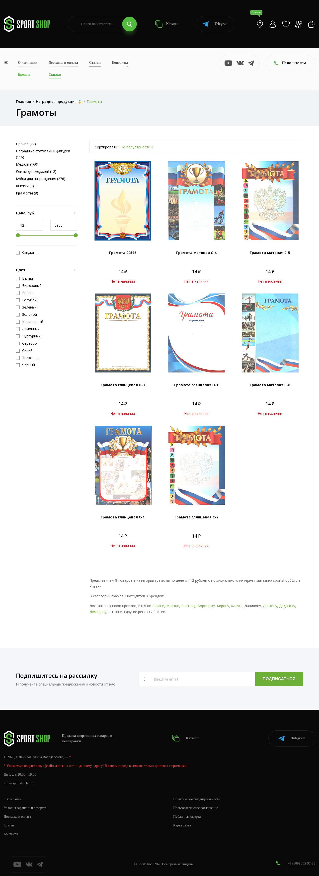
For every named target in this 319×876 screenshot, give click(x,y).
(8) (27, 193)
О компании (27, 62)
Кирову (223, 605)
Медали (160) (27, 164)
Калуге (236, 605)
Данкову (270, 605)
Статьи (95, 62)
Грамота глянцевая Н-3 (123, 384)
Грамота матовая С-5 (270, 252)
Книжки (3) (25, 186)
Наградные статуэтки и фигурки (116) (43, 154)
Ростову (188, 605)
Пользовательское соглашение (195, 808)
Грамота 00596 (122, 252)
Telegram (215, 24)
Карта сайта (182, 825)
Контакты (120, 62)
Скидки (55, 74)
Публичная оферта (187, 816)
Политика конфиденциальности (196, 799)
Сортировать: (106, 147)
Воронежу (206, 605)
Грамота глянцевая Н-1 (196, 384)
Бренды (24, 74)
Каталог (167, 24)
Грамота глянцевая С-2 (196, 517)
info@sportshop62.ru (18, 783)
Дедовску (287, 605)
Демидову (97, 611)
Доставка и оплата (63, 62)
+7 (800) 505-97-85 (301, 863)
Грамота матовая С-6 (270, 384)
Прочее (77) (26, 143)
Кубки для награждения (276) (40, 178)
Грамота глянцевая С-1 (123, 517)
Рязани (158, 605)
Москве (172, 605)
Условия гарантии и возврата (25, 808)
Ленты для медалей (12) (36, 171)
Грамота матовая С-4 (196, 252)
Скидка (25, 252)
